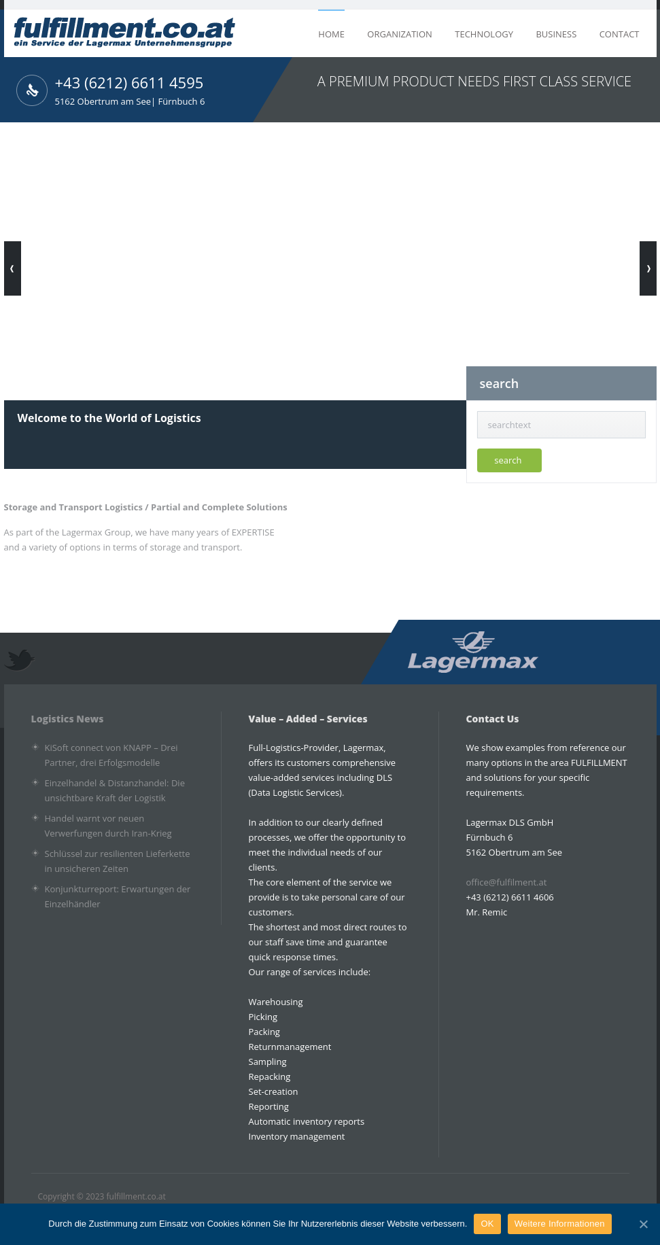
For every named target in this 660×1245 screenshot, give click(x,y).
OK (487, 1223)
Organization (399, 34)
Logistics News (67, 718)
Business (556, 34)
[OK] (643, 1224)
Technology (484, 34)
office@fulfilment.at (506, 882)
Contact (620, 34)
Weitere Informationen (560, 1223)
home (331, 34)
